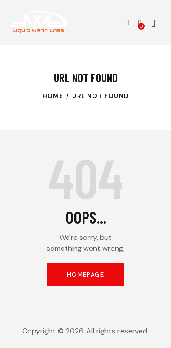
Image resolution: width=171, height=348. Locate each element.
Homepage (85, 274)
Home (53, 96)
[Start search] (153, 23)
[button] (128, 22)
